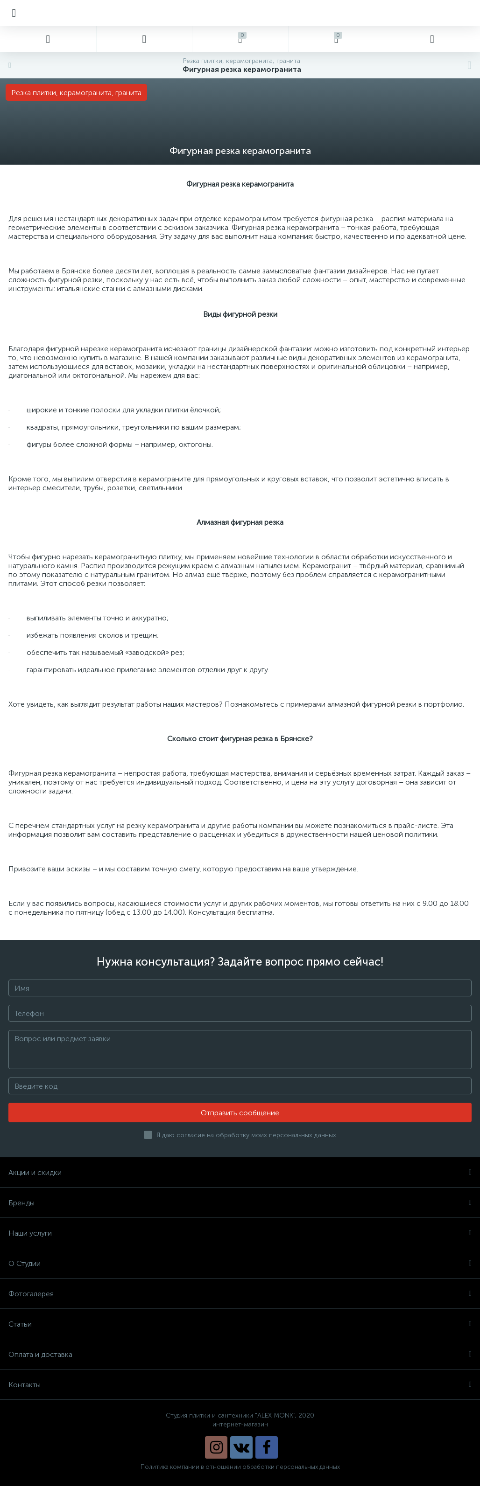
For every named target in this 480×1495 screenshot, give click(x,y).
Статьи (240, 1324)
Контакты (240, 1384)
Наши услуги (240, 1233)
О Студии (240, 1263)
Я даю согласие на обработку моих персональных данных (246, 1135)
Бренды (240, 1202)
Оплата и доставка (240, 1354)
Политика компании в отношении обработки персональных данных (240, 1466)
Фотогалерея (240, 1293)
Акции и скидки (240, 1172)
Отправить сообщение (240, 1112)
